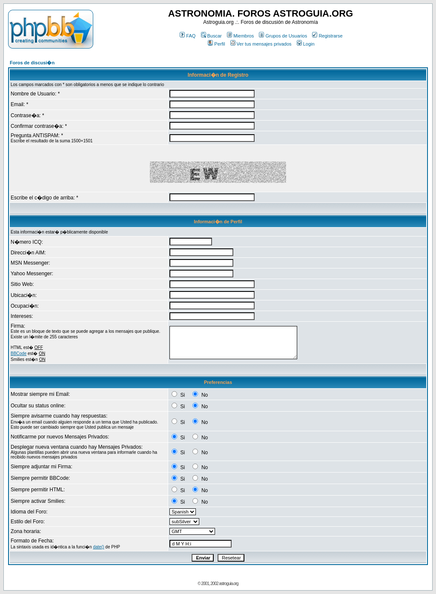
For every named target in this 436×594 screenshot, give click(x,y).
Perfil (216, 43)
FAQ (187, 35)
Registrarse (327, 35)
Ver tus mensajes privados (261, 43)
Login (306, 43)
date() (98, 547)
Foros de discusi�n (32, 62)
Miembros (240, 35)
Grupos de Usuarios (283, 35)
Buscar (211, 35)
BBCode (18, 353)
